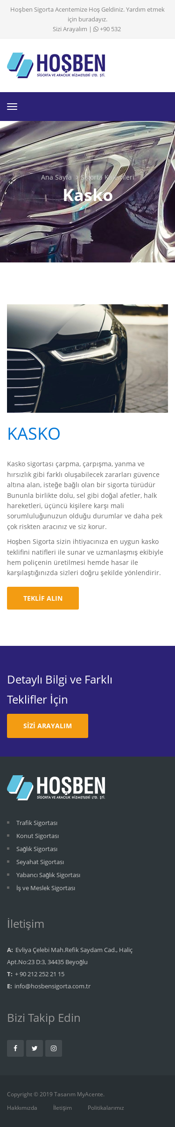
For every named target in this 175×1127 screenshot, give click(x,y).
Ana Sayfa (56, 177)
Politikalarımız (106, 1108)
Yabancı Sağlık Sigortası (48, 875)
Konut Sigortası (37, 836)
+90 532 (107, 29)
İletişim (62, 1108)
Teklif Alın (43, 598)
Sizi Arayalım (70, 29)
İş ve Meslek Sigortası (45, 888)
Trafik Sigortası (36, 822)
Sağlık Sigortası (36, 849)
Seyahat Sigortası (40, 862)
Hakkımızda (22, 1108)
